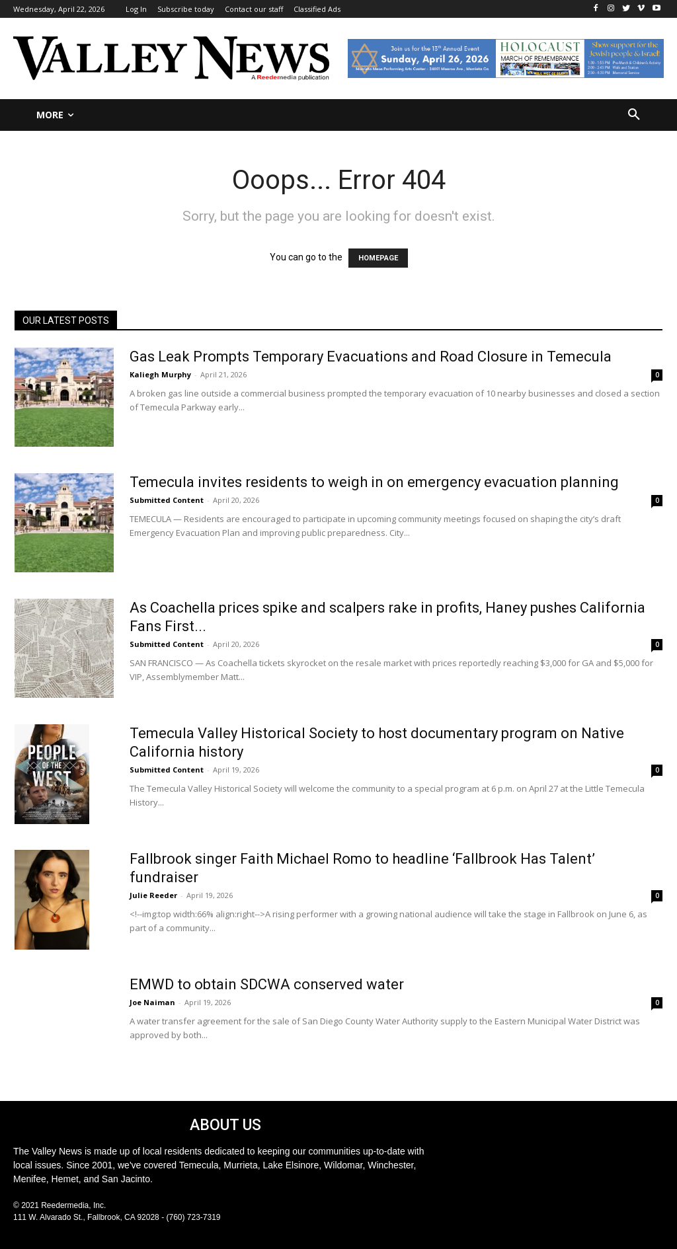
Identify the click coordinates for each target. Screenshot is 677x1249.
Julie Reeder (153, 895)
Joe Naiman (152, 1002)
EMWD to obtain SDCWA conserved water (267, 984)
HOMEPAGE (378, 258)
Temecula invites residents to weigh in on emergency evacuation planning (374, 482)
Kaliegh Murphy (160, 374)
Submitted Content (167, 500)
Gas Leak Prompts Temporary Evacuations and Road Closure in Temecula (371, 356)
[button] (634, 115)
